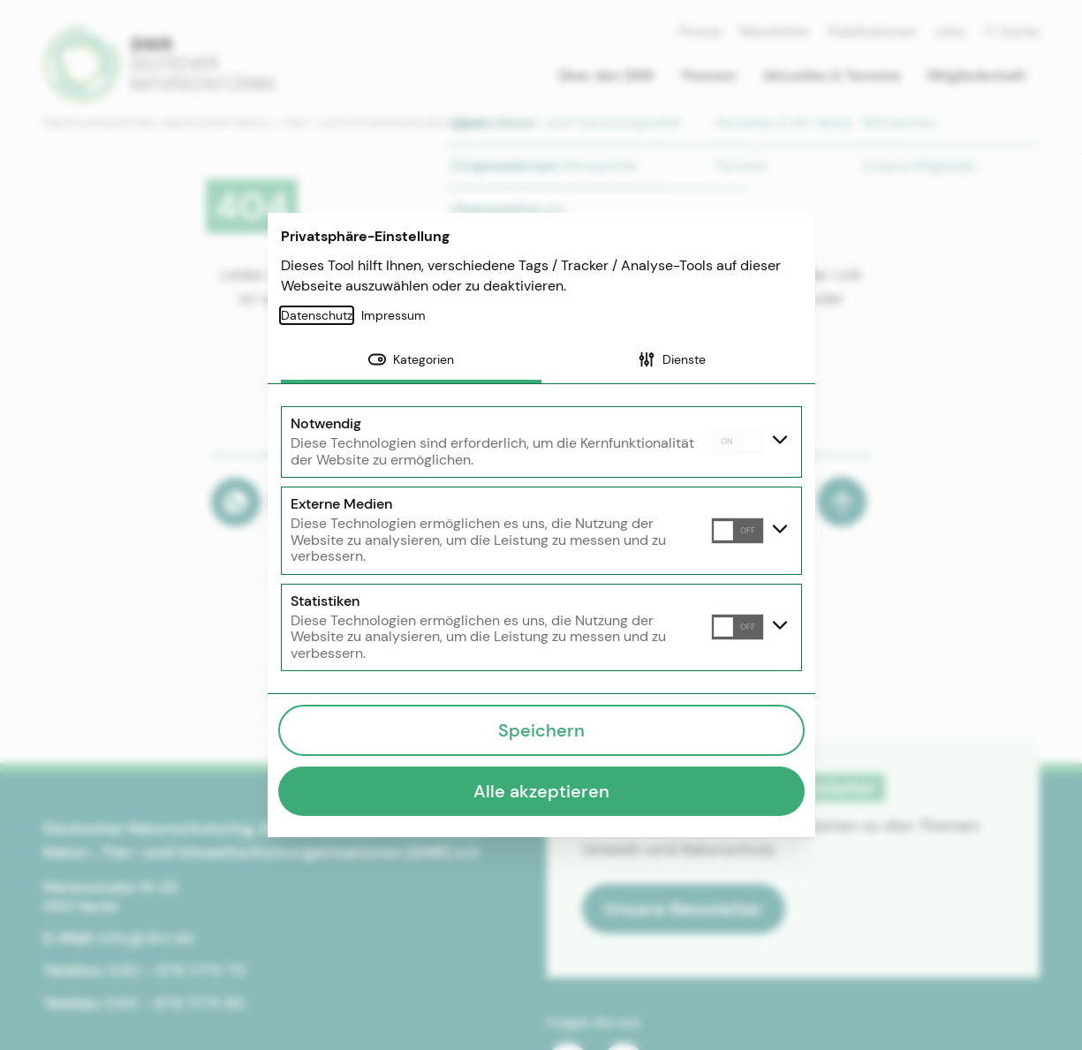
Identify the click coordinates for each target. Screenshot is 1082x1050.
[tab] (411, 361)
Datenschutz (316, 315)
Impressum (393, 315)
